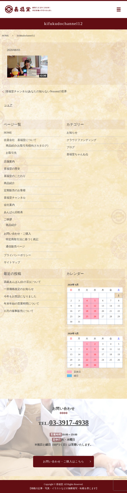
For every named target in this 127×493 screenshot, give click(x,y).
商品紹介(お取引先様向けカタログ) (27, 145)
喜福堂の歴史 (12, 168)
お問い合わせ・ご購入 (17, 233)
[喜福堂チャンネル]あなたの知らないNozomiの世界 (36, 91)
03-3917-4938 (69, 423)
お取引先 (11, 152)
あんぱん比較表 (13, 212)
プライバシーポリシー (17, 255)
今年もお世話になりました (20, 296)
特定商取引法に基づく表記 (22, 239)
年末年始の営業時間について (21, 303)
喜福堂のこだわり (15, 176)
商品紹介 (9, 183)
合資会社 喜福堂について (20, 140)
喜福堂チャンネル (15, 197)
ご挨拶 (8, 219)
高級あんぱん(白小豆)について (22, 281)
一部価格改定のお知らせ (19, 289)
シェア (8, 105)
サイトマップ (12, 262)
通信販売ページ (15, 246)
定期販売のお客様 (15, 190)
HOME (5, 35)
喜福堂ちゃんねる (77, 154)
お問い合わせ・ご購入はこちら (63, 461)
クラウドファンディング (81, 140)
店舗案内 (9, 161)
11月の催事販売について (18, 311)
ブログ (71, 147)
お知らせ (72, 132)
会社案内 (9, 204)
